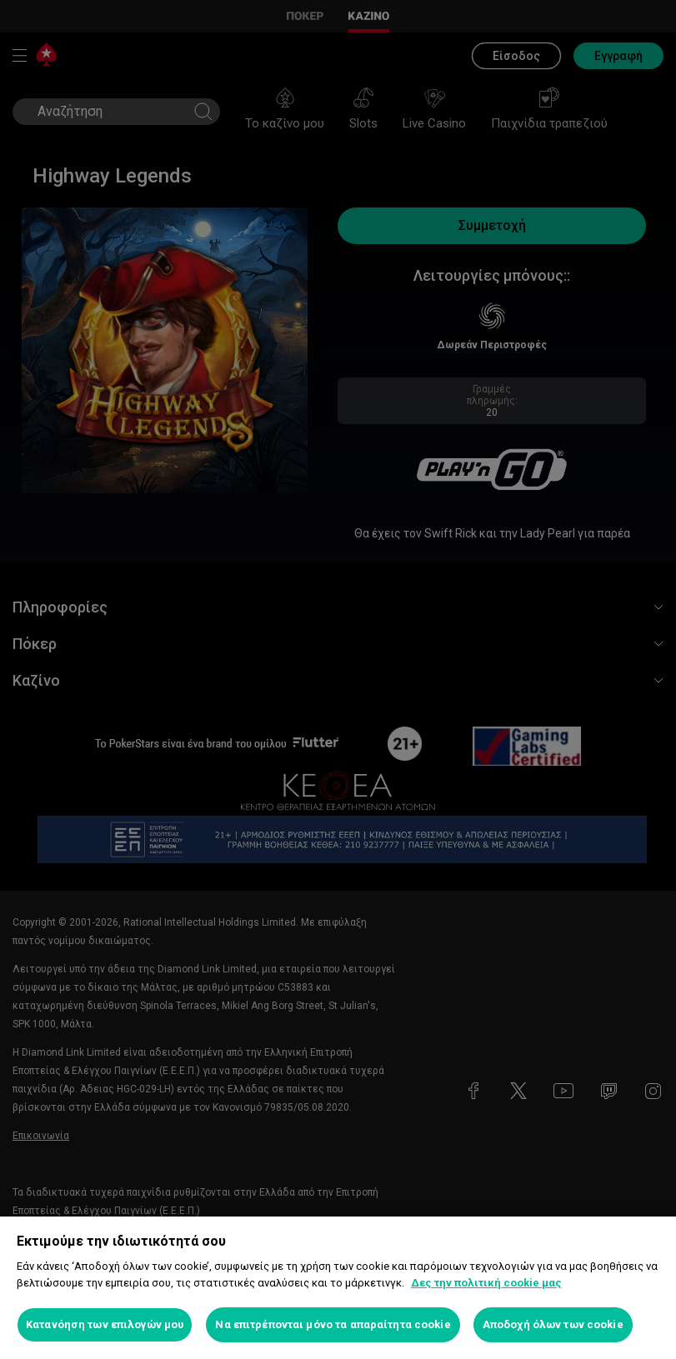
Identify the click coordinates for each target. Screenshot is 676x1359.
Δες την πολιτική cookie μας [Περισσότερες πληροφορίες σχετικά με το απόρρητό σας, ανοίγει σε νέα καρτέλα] (486, 1283)
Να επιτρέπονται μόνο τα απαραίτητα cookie (332, 1324)
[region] (338, 1288)
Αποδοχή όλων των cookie (553, 1324)
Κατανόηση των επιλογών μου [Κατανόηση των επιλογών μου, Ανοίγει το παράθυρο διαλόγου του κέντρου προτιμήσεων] (104, 1324)
